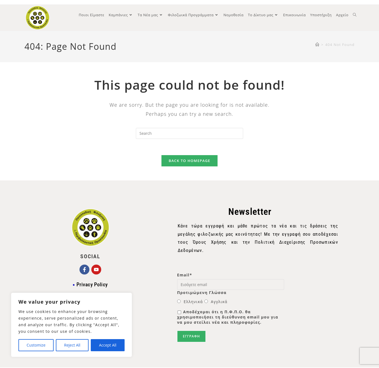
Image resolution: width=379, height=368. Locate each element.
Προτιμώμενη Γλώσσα (202, 293)
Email (184, 275)
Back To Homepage (189, 161)
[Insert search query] (189, 133)
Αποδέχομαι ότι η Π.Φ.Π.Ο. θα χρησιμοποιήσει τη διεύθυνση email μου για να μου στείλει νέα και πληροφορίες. (227, 317)
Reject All (72, 345)
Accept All (107, 345)
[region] (71, 325)
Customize (36, 345)
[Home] (317, 44)
